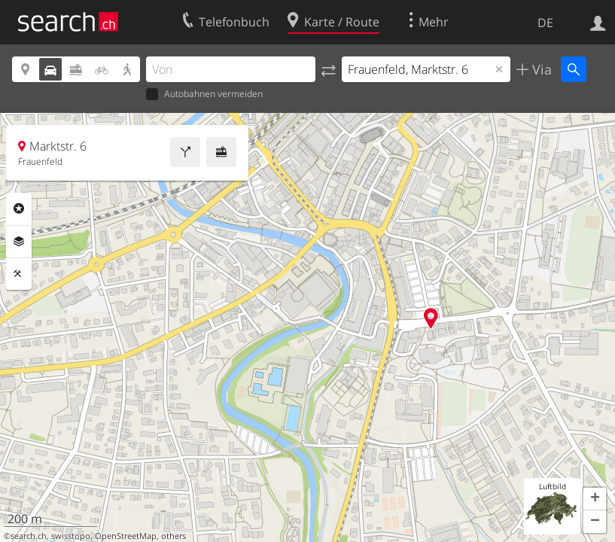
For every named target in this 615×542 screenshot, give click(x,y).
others (173, 536)
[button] (594, 499)
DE (545, 22)
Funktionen (19, 274)
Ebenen (19, 241)
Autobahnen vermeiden (204, 94)
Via (540, 69)
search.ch (29, 536)
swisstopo (70, 536)
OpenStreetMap (126, 536)
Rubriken (19, 208)
